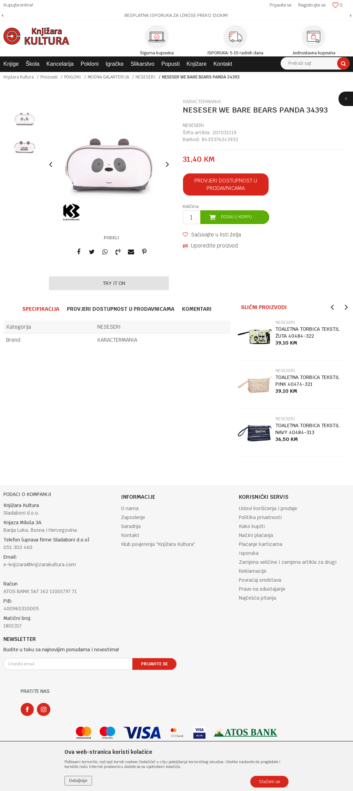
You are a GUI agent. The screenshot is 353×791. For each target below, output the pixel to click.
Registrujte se (311, 5)
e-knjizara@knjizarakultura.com (39, 564)
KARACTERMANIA (117, 340)
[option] (176, 15)
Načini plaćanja (256, 535)
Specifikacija (40, 309)
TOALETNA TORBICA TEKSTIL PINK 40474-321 (307, 380)
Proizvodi (49, 77)
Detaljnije (78, 780)
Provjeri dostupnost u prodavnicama (225, 184)
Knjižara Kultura (18, 77)
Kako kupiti (252, 526)
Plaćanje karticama (260, 544)
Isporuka (249, 553)
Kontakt (130, 535)
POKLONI (72, 77)
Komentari (197, 309)
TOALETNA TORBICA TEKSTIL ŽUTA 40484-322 (307, 332)
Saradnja (131, 526)
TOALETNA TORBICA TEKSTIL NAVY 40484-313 (307, 428)
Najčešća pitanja (257, 598)
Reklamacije (252, 571)
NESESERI (145, 77)
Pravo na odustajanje (262, 589)
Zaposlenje (133, 517)
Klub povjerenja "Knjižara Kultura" (158, 544)
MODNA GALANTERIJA (108, 77)
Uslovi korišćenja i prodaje (268, 508)
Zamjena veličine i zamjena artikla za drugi (287, 562)
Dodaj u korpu (236, 217)
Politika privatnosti (260, 517)
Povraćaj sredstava (260, 580)
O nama (130, 508)
